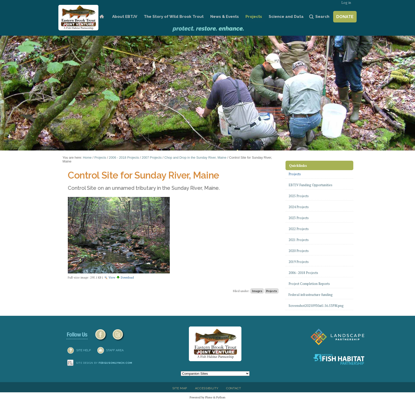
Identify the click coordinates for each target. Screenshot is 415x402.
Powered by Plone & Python (207, 397)
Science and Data (286, 16)
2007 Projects (152, 157)
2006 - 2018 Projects (124, 157)
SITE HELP (83, 350)
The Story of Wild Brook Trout (174, 16)
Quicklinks (298, 165)
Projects (253, 16)
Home (101, 16)
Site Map (179, 388)
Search (322, 16)
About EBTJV (124, 16)
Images (257, 291)
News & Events (224, 16)
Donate (345, 16)
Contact (233, 388)
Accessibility (206, 388)
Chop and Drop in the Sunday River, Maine (195, 157)
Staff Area (115, 350)
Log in (346, 3)
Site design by (104, 362)
